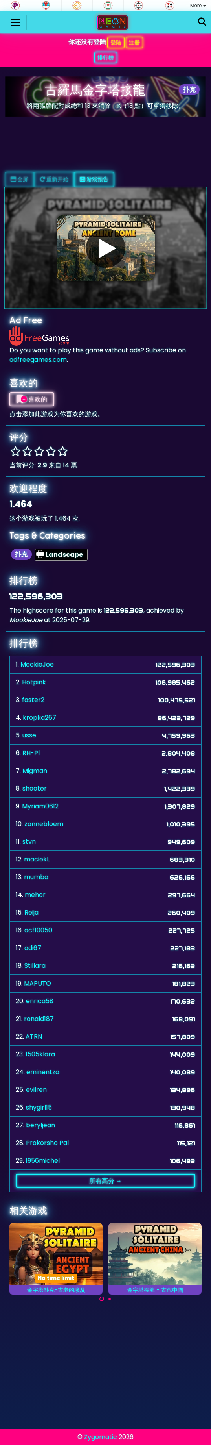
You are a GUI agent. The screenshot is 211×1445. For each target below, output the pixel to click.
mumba (36, 877)
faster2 (33, 699)
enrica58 (39, 1001)
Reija (31, 912)
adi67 (32, 947)
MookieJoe (37, 664)
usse (29, 735)
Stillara (35, 965)
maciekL (37, 859)
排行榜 (105, 57)
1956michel (43, 1160)
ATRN (34, 1036)
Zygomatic (100, 1436)
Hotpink (34, 682)
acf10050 (38, 930)
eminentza (42, 1071)
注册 (134, 42)
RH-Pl (31, 753)
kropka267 (39, 717)
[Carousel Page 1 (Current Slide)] (101, 1299)
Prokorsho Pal (47, 1142)
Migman (34, 770)
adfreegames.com (38, 359)
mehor (35, 894)
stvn (29, 841)
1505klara (40, 1054)
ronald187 (39, 1018)
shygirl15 (39, 1107)
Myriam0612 (40, 806)
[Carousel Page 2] (109, 1299)
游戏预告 (94, 179)
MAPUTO (37, 983)
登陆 (115, 42)
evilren (36, 1089)
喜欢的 (32, 399)
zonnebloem (43, 823)
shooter (34, 788)
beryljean (40, 1125)
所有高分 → (105, 1181)
